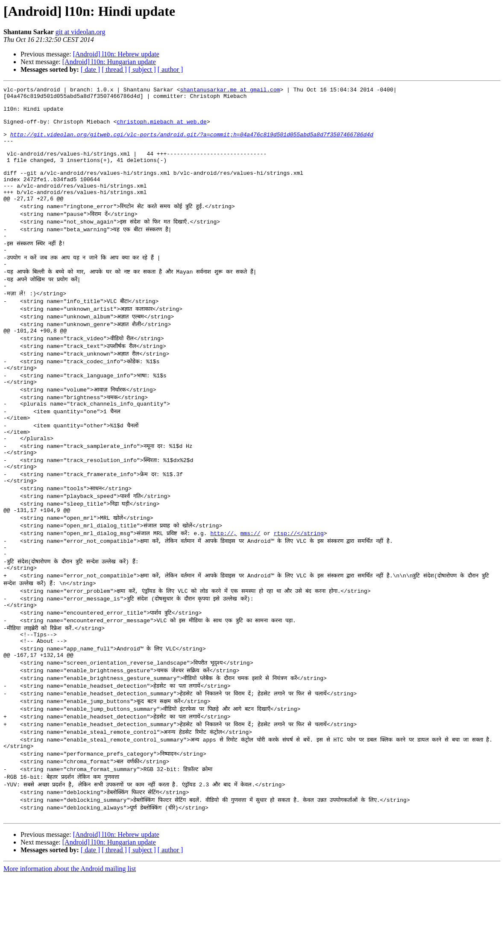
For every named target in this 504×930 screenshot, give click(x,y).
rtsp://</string (299, 575)
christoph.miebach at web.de (162, 129)
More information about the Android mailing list (69, 922)
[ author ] (170, 69)
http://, (223, 575)
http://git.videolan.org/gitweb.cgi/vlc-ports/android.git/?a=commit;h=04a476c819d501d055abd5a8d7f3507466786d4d (191, 144)
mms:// (250, 575)
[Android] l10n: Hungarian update (109, 61)
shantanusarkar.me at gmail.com (230, 90)
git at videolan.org (80, 31)
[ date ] (90, 69)
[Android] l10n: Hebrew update (116, 54)
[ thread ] (114, 69)
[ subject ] (142, 69)
